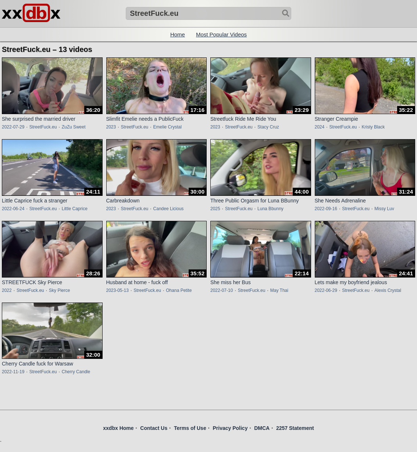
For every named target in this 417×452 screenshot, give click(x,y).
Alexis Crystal (387, 290)
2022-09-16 (326, 208)
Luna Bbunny (270, 208)
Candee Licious (168, 208)
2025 (215, 208)
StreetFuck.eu (43, 127)
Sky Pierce (59, 290)
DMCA (262, 428)
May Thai (279, 290)
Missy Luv (384, 208)
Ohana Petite (179, 290)
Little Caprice (75, 208)
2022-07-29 (13, 127)
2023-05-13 (117, 290)
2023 (111, 127)
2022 (7, 290)
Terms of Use (190, 428)
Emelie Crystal (167, 127)
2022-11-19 (13, 371)
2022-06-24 (13, 208)
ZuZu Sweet (74, 127)
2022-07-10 (221, 290)
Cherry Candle (76, 371)
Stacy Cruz (268, 127)
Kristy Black (373, 127)
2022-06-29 (326, 290)
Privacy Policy (230, 428)
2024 (320, 127)
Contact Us (153, 428)
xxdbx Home (118, 428)
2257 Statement (295, 428)
